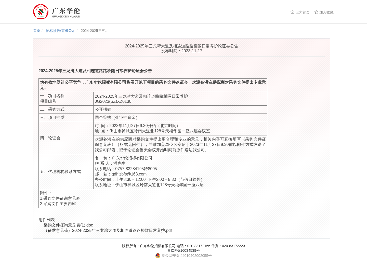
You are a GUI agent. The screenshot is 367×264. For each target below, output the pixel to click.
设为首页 (300, 12)
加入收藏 (324, 12)
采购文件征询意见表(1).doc (68, 225)
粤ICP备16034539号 (183, 250)
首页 (36, 31)
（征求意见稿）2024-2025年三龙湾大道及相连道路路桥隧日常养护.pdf (108, 230)
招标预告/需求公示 (60, 31)
